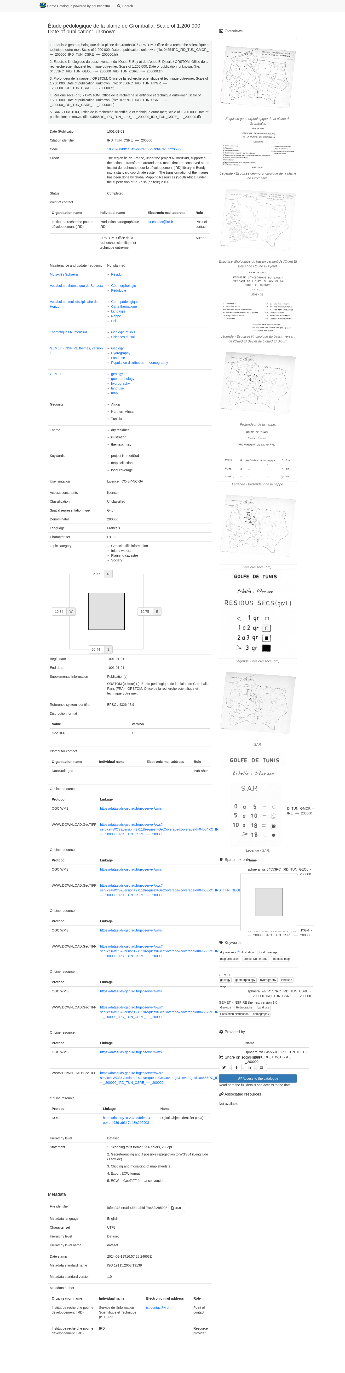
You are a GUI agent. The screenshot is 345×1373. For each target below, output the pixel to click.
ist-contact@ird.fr (160, 222)
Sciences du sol (123, 337)
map (114, 393)
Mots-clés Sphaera (64, 274)
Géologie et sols (123, 332)
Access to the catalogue (258, 1078)
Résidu (116, 274)
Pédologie (118, 290)
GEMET (56, 374)
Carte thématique (124, 306)
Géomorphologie (123, 286)
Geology (117, 348)
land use (117, 388)
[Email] (262, 1067)
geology (117, 374)
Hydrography (120, 353)
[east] (145, 611)
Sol (113, 321)
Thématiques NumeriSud (68, 332)
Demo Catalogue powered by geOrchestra (75, 5)
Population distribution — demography (139, 363)
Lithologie (118, 311)
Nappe (116, 316)
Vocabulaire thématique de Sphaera (76, 286)
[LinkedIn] (249, 1067)
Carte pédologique (124, 302)
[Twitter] (224, 1067)
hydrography (120, 383)
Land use (118, 358)
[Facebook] (236, 1067)
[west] (59, 611)
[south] (96, 649)
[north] (96, 574)
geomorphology (122, 379)
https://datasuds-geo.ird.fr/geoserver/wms (131, 808)
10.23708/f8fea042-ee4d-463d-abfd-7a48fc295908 (144, 149)
